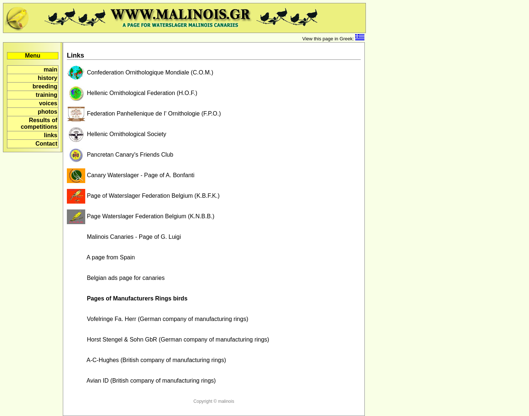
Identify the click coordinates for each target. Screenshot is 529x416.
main (50, 69)
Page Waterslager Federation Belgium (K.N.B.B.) (141, 216)
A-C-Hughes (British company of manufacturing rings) (146, 360)
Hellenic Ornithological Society (116, 134)
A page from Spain (101, 257)
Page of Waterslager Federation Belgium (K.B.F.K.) (143, 196)
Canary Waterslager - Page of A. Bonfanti (130, 175)
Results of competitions (39, 123)
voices (48, 103)
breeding (44, 86)
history (47, 78)
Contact (46, 144)
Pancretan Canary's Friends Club (120, 155)
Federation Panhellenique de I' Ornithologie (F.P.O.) (144, 113)
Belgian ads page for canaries (116, 278)
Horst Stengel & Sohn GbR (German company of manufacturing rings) (168, 339)
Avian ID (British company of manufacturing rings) (141, 380)
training (46, 95)
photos (47, 112)
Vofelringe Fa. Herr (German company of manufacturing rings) (157, 319)
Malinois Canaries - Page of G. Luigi (124, 237)
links (50, 135)
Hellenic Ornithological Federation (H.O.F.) (132, 93)
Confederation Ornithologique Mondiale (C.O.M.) (140, 72)
